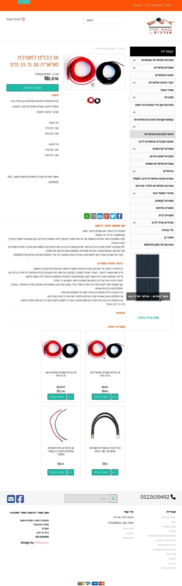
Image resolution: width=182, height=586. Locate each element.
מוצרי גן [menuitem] (169, 238)
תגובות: (120, 313)
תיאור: (55, 95)
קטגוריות (167, 51)
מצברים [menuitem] (169, 97)
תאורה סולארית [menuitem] (164, 75)
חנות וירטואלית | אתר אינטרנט (68, 582)
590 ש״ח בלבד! (148, 319)
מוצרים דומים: (116, 327)
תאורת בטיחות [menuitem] (165, 209)
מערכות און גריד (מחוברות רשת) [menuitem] (154, 105)
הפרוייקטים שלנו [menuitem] (154, 5)
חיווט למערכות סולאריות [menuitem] (159, 134)
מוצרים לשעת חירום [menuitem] (162, 157)
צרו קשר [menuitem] (138, 5)
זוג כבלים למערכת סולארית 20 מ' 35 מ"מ (34, 61)
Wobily (102, 582)
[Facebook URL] (20, 494)
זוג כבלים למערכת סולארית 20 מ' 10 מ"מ (107, 370)
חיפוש (90, 20)
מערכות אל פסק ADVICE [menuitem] (159, 246)
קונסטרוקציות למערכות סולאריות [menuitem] (154, 120)
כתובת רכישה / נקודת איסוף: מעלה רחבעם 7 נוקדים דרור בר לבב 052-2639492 (34, 521)
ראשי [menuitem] (168, 5)
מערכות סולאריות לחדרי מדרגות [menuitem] (155, 186)
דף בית (122, 48)
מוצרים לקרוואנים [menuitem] (163, 149)
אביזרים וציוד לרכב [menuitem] (163, 223)
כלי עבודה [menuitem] (168, 231)
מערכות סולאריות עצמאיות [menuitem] (157, 60)
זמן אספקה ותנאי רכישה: (110, 225)
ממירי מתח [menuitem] (167, 90)
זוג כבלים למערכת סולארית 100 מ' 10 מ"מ (65, 370)
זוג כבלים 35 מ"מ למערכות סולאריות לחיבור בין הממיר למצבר (107, 444)
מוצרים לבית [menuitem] (166, 216)
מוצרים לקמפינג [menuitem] (164, 201)
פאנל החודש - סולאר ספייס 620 (147, 298)
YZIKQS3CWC (43, 74)
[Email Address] (11, 494)
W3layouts (42, 535)
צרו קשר (128, 504)
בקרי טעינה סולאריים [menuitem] (161, 82)
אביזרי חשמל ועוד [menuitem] (163, 194)
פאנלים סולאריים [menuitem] (164, 67)
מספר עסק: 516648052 (120, 515)
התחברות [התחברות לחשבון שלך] (24, 1)
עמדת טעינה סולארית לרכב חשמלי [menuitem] (153, 179)
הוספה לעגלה (103, 393)
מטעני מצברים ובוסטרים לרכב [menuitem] (156, 142)
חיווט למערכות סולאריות (105, 48)
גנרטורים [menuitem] (168, 171)
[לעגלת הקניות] (16, 19)
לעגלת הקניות (13, 19)
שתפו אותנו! (128, 530)
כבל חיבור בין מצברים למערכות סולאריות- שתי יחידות (24, 372)
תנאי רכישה (128, 521)
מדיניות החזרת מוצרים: (111, 263)
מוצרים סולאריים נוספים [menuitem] (160, 164)
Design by (35, 535)
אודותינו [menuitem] (172, 551)
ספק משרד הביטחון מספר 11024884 (29, 505)
